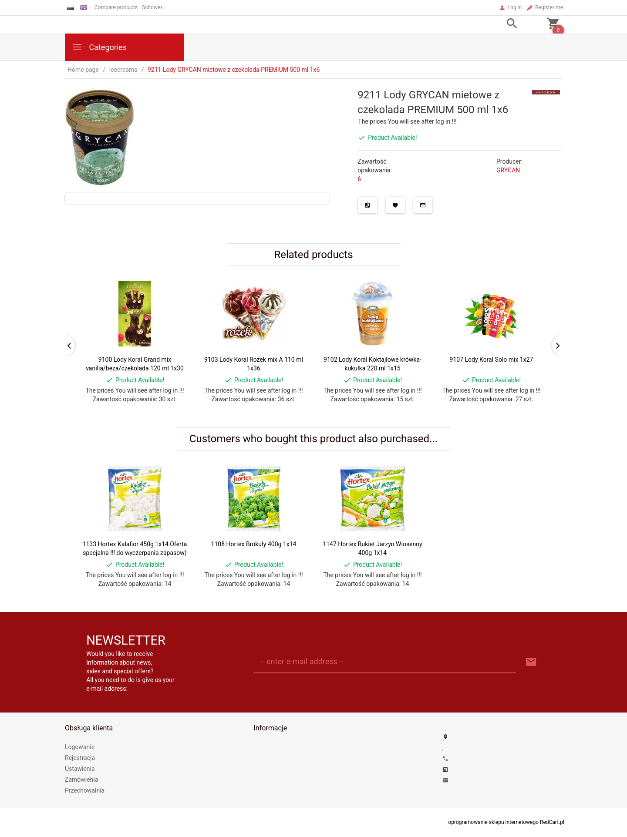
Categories (99, 46)
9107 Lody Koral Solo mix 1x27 (491, 359)
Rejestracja (80, 757)
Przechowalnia (84, 790)
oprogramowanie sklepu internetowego (493, 822)
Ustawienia (80, 768)
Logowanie (79, 746)
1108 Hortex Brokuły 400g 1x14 (254, 544)
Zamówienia (81, 779)
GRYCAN (508, 170)
